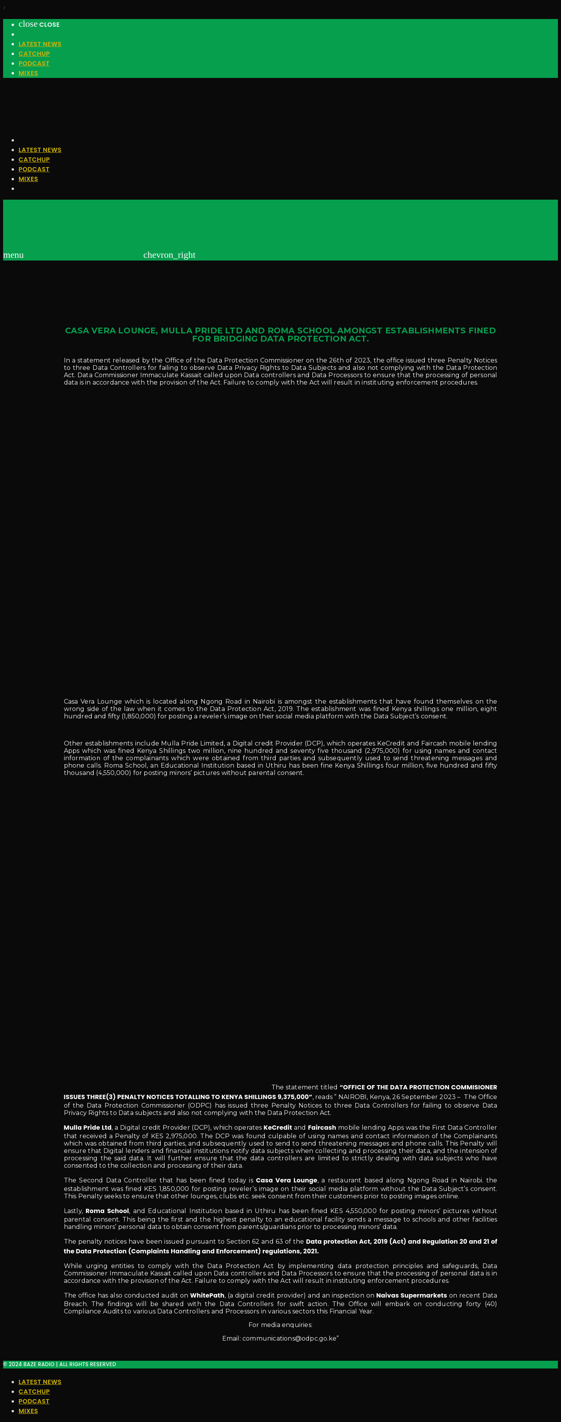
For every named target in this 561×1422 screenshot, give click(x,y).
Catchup (34, 53)
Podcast (34, 63)
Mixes (28, 73)
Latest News (40, 44)
